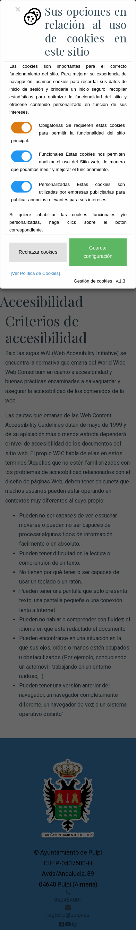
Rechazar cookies (38, 252)
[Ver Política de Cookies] (35, 273)
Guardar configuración (98, 252)
